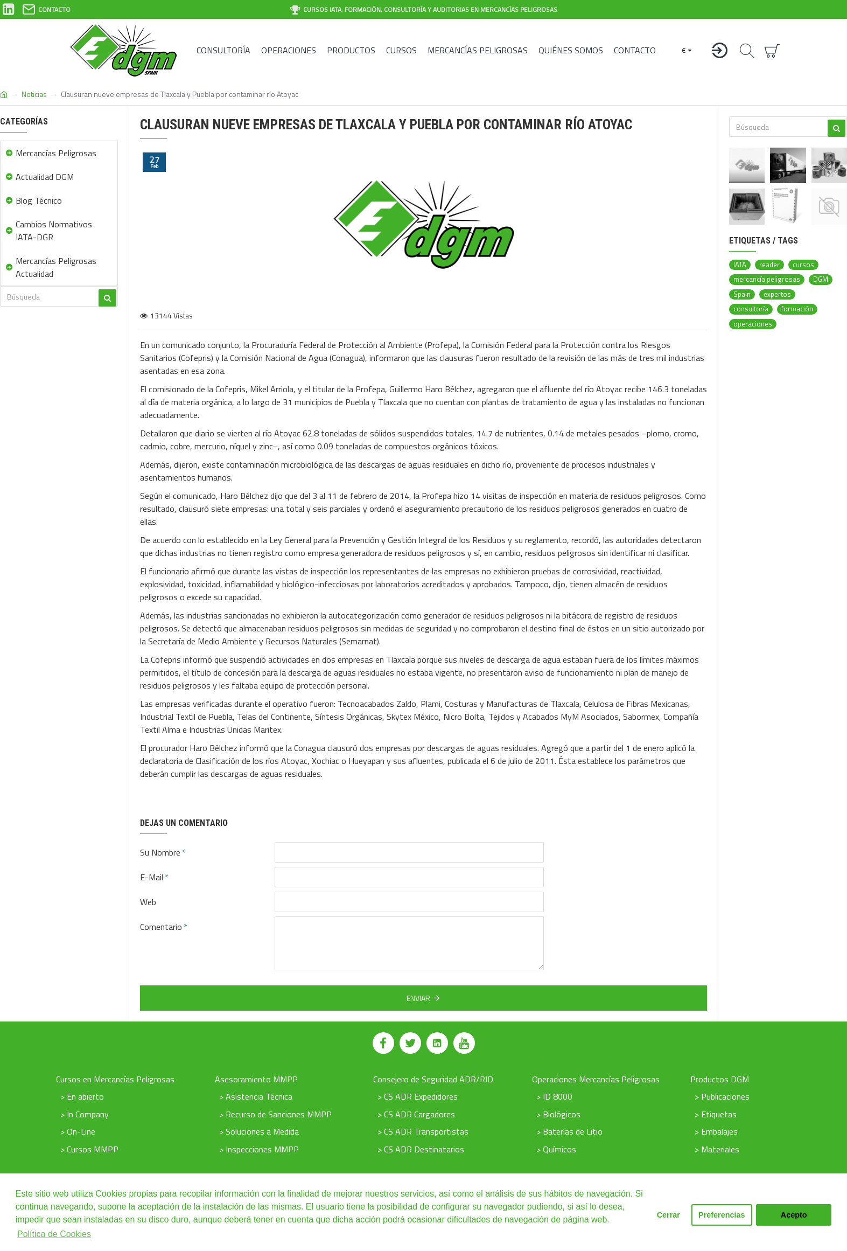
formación (797, 309)
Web (148, 901)
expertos (777, 294)
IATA (739, 265)
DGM (820, 279)
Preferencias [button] (721, 1215)
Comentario (161, 926)
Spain (742, 294)
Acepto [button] (794, 1215)
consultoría (750, 309)
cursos (803, 265)
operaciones (752, 324)
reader (769, 265)
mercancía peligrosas (766, 279)
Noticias (34, 94)
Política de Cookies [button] (54, 1234)
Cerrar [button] (668, 1215)
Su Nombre (160, 852)
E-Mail (151, 877)
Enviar (418, 998)
